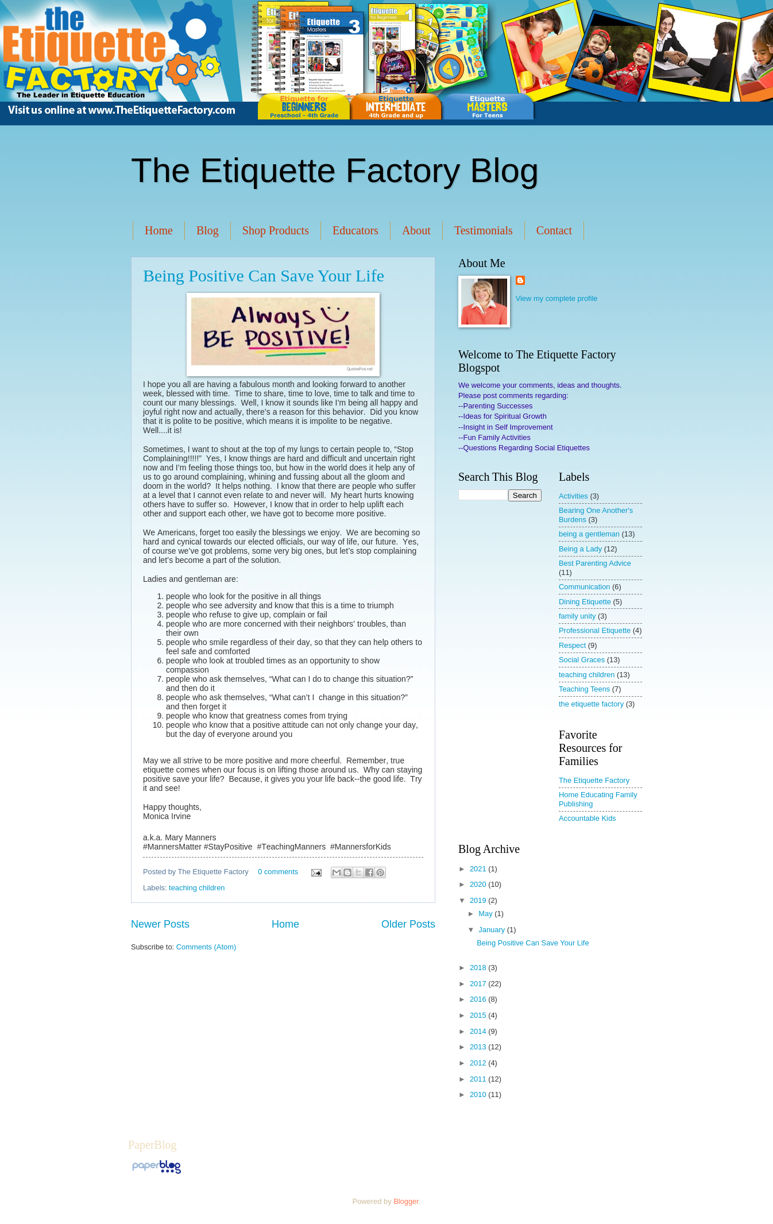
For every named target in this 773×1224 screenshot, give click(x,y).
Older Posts (408, 924)
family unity (577, 616)
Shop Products (275, 230)
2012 (479, 1063)
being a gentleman (589, 534)
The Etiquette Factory (594, 780)
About (416, 230)
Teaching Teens (584, 689)
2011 (479, 1079)
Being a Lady (580, 549)
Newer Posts (160, 924)
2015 (479, 1015)
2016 (479, 999)
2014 (479, 1031)
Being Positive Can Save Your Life (263, 275)
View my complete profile (557, 298)
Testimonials (483, 230)
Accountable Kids (587, 818)
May (486, 913)
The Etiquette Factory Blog (335, 170)
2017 (479, 983)
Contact (554, 230)
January (492, 929)
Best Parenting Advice (595, 563)
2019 (479, 900)
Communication (584, 586)
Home (159, 230)
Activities (573, 496)
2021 (479, 868)
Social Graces (582, 659)
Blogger (406, 1201)
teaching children (197, 887)
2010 (479, 1094)
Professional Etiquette (595, 630)
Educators (355, 230)
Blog (207, 230)
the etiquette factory (591, 704)
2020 (479, 884)
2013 (479, 1046)
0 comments (278, 871)
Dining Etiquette (585, 601)
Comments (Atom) (206, 947)
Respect (572, 645)
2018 (479, 967)
